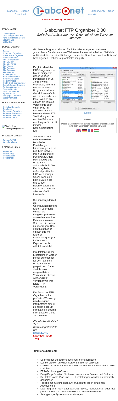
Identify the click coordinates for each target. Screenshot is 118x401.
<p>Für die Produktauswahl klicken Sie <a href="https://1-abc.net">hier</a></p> (16, 109)
